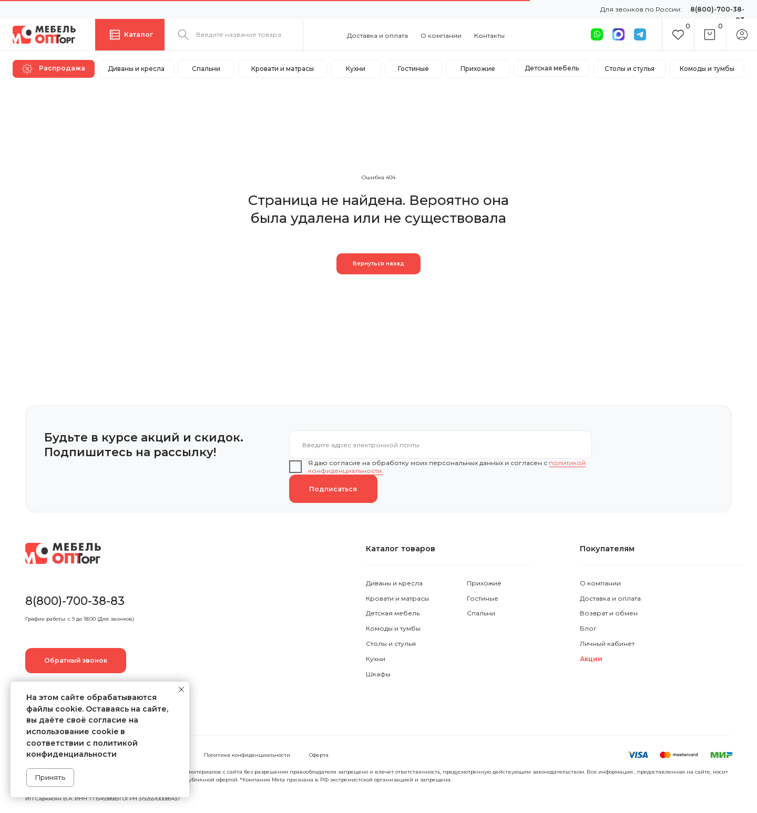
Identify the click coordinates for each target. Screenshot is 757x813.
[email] (440, 444)
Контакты (489, 35)
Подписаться (333, 489)
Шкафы (378, 674)
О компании (441, 35)
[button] (75, 660)
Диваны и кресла (394, 583)
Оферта (319, 755)
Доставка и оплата (377, 35)
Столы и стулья (391, 643)
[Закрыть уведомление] (181, 689)
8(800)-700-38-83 (75, 601)
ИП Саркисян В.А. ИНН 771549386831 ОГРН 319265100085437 (102, 798)
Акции (591, 659)
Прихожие (484, 583)
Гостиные (482, 598)
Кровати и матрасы (397, 598)
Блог (588, 628)
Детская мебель (393, 613)
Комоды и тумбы (393, 628)
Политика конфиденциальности (247, 755)
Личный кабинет (607, 643)
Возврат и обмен (609, 613)
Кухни (375, 659)
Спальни (481, 613)
